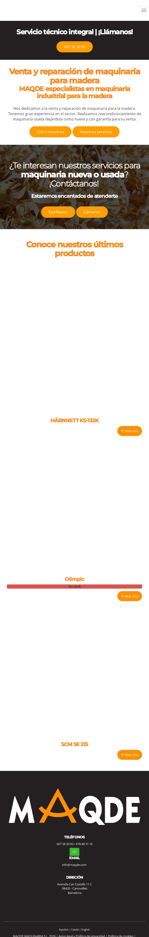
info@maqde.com (74, 865)
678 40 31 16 (84, 844)
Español (63, 929)
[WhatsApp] (74, 852)
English (85, 929)
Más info (129, 431)
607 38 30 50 (65, 844)
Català (75, 929)
